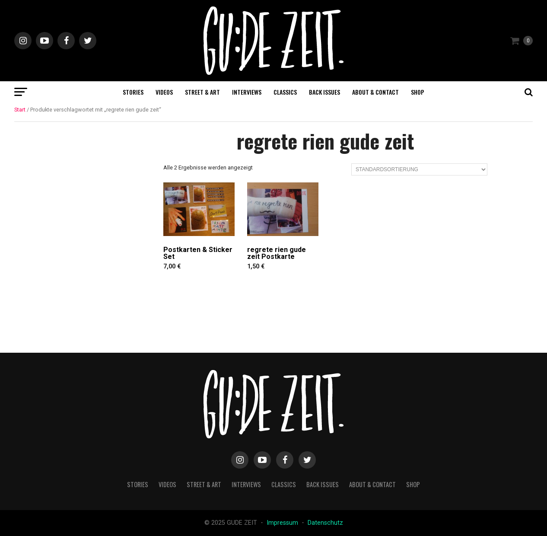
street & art (202, 91)
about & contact (375, 91)
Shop (417, 91)
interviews (246, 91)
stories (133, 91)
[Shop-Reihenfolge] (419, 169)
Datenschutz (325, 522)
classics (285, 91)
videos (164, 91)
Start (19, 109)
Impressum (283, 522)
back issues (324, 91)
